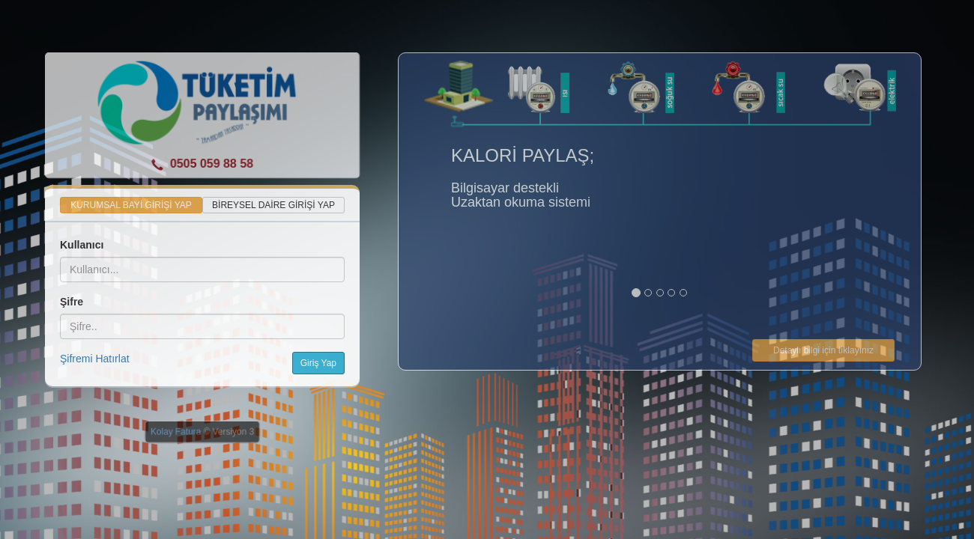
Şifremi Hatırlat (95, 359)
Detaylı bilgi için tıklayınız (823, 350)
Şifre (71, 302)
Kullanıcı (81, 245)
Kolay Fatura (176, 432)
